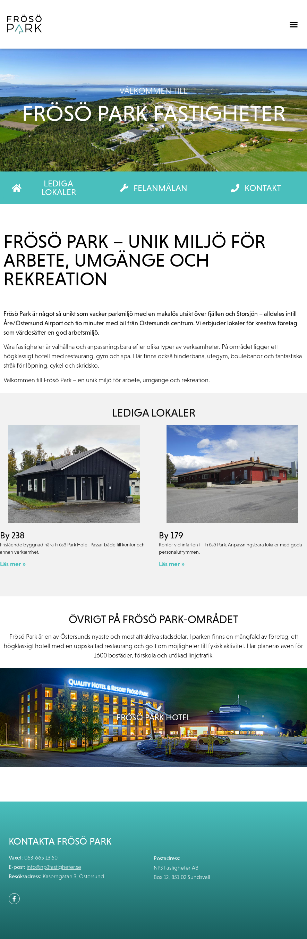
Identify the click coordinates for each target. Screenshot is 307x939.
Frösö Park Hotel (153, 717)
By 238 (12, 535)
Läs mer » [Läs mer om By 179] (172, 564)
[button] (293, 24)
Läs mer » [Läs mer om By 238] (13, 564)
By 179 (171, 535)
